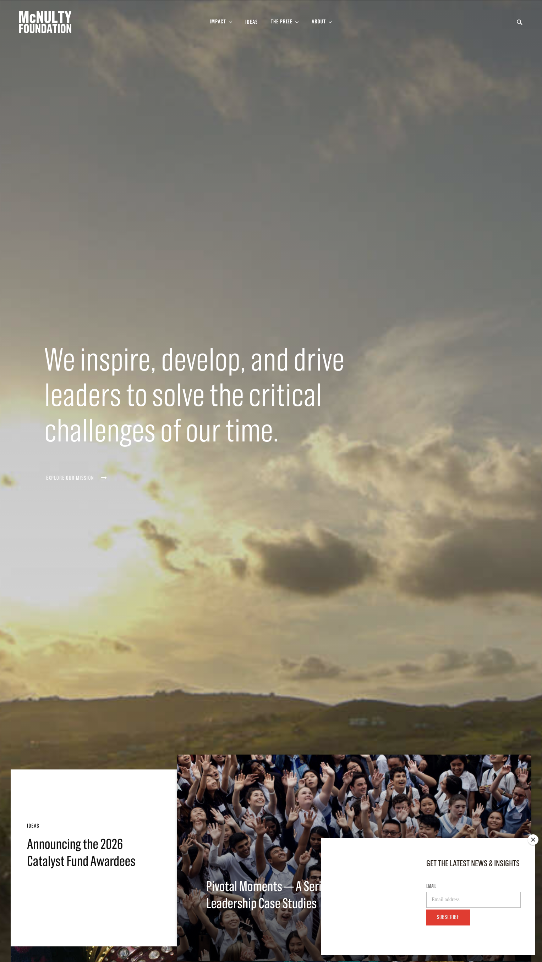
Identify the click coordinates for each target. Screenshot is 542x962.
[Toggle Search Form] (519, 22)
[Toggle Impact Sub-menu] (221, 22)
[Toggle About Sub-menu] (322, 22)
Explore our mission (76, 478)
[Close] (533, 839)
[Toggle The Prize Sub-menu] (285, 22)
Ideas (251, 22)
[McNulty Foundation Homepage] (45, 22)
